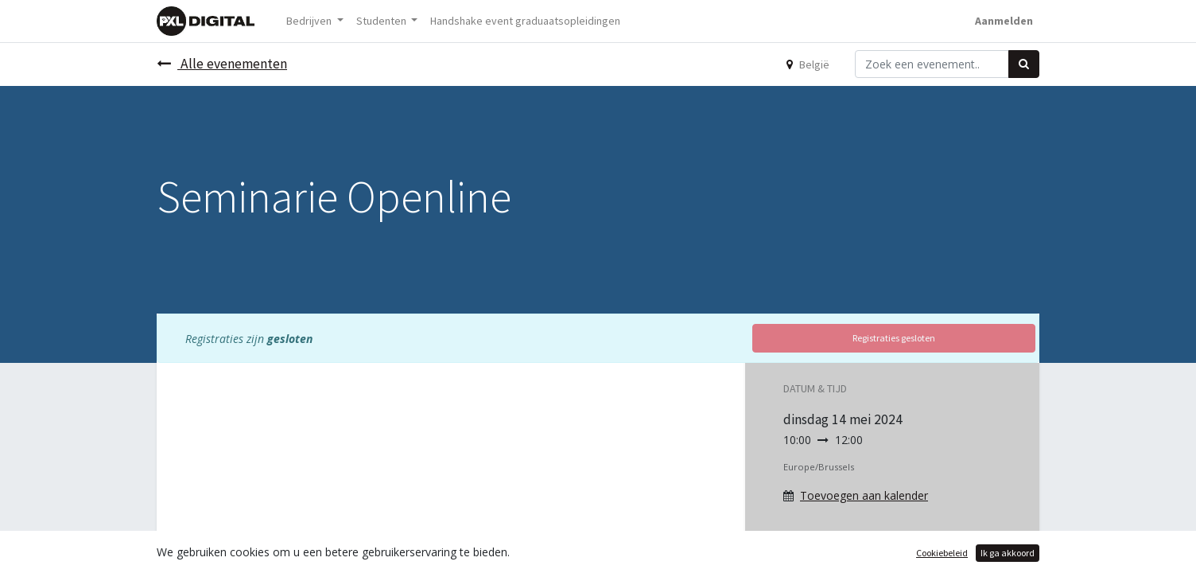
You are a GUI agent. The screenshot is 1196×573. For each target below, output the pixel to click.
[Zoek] (1023, 64)
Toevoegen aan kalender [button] (864, 495)
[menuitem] (525, 21)
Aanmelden (1004, 21)
